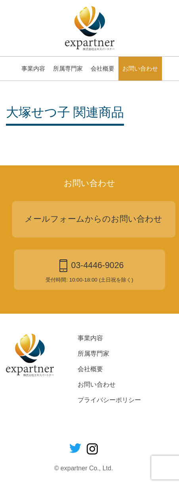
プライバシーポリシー (109, 400)
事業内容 (33, 68)
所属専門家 (68, 68)
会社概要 (102, 68)
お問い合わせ (140, 68)
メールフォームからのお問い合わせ (93, 219)
